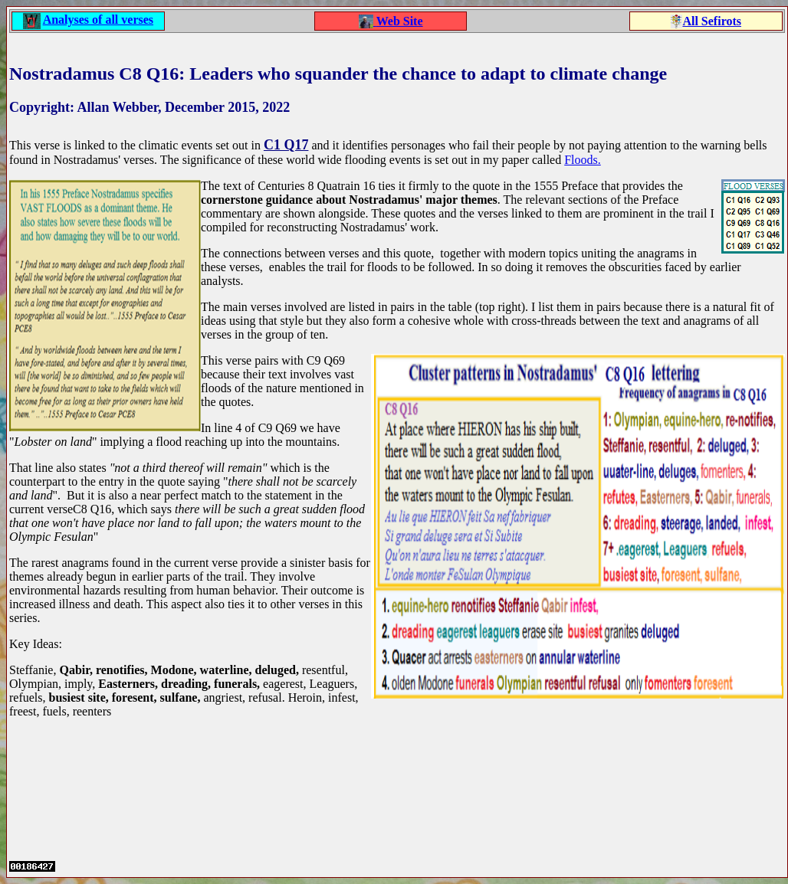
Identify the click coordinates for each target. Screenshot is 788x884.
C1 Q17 (286, 144)
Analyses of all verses (98, 19)
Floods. (582, 159)
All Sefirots (711, 21)
